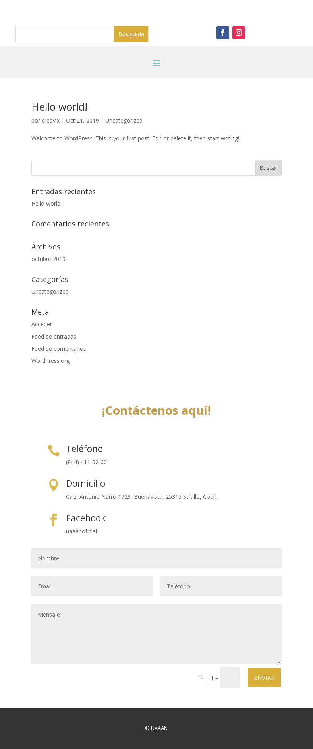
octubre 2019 (48, 259)
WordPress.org (50, 360)
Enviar (264, 677)
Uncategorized (124, 120)
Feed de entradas (53, 336)
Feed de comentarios (58, 348)
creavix (51, 120)
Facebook (86, 518)
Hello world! (59, 106)
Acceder (41, 324)
